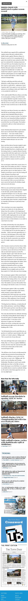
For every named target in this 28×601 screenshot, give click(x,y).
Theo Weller (6, 460)
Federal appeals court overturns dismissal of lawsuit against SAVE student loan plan (14, 457)
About (17, 595)
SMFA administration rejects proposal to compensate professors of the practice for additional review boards (14, 465)
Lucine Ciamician (15, 460)
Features (3, 597)
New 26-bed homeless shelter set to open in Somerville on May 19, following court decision (13, 489)
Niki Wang (5, 467)
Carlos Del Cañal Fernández (18, 475)
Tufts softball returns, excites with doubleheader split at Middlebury (14, 442)
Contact (17, 599)
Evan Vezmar (6, 484)
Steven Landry (5, 400)
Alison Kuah (5, 43)
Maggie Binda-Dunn (8, 477)
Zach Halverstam (7, 475)
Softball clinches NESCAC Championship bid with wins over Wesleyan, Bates (13, 419)
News (2, 595)
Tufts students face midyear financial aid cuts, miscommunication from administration (13, 472)
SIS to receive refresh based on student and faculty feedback (13, 481)
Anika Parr (5, 491)
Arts (2, 599)
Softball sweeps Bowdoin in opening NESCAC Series (13, 397)
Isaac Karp (4, 423)
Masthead (18, 597)
